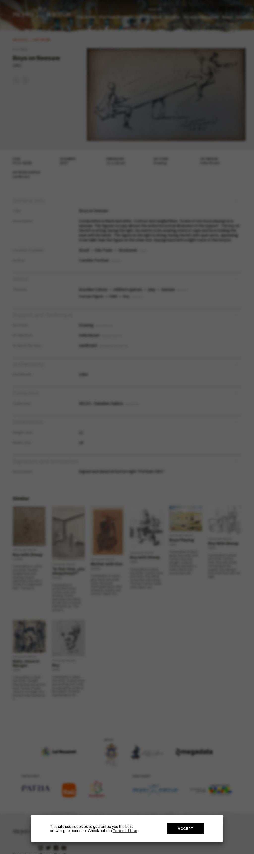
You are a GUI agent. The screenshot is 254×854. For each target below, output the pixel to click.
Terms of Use (125, 831)
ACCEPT (185, 829)
